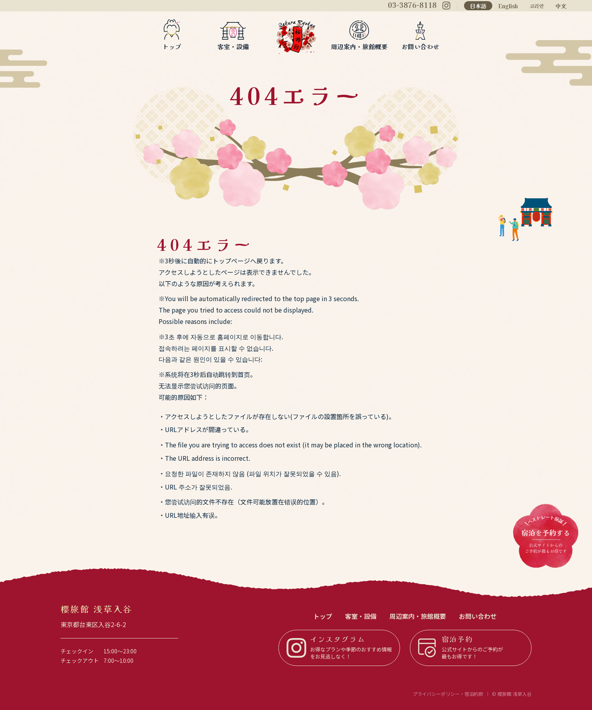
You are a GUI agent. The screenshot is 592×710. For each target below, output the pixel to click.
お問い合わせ (420, 46)
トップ (172, 46)
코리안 (537, 6)
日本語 (478, 6)
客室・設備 (233, 46)
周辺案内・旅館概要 (359, 46)
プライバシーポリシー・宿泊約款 (448, 693)
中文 (560, 6)
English (508, 6)
